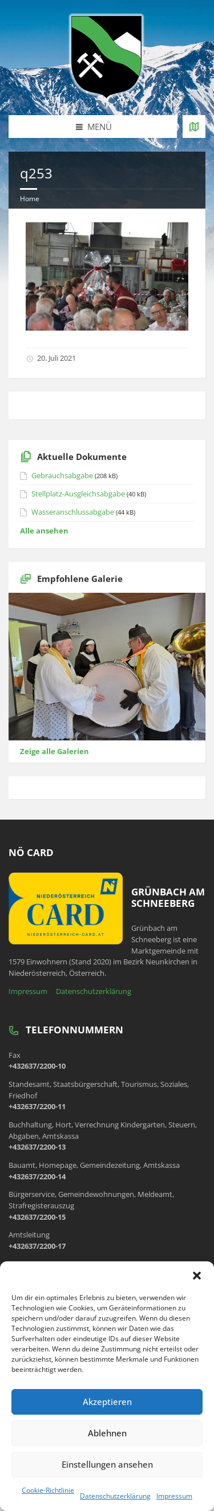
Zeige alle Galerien (54, 751)
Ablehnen (107, 1433)
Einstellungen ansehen (107, 1464)
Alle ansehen (44, 531)
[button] (197, 1275)
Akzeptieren (107, 1401)
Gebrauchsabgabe (62, 475)
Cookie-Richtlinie (48, 1490)
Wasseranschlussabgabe (72, 512)
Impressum (174, 1496)
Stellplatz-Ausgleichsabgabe (78, 493)
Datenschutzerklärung (115, 1496)
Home (29, 198)
